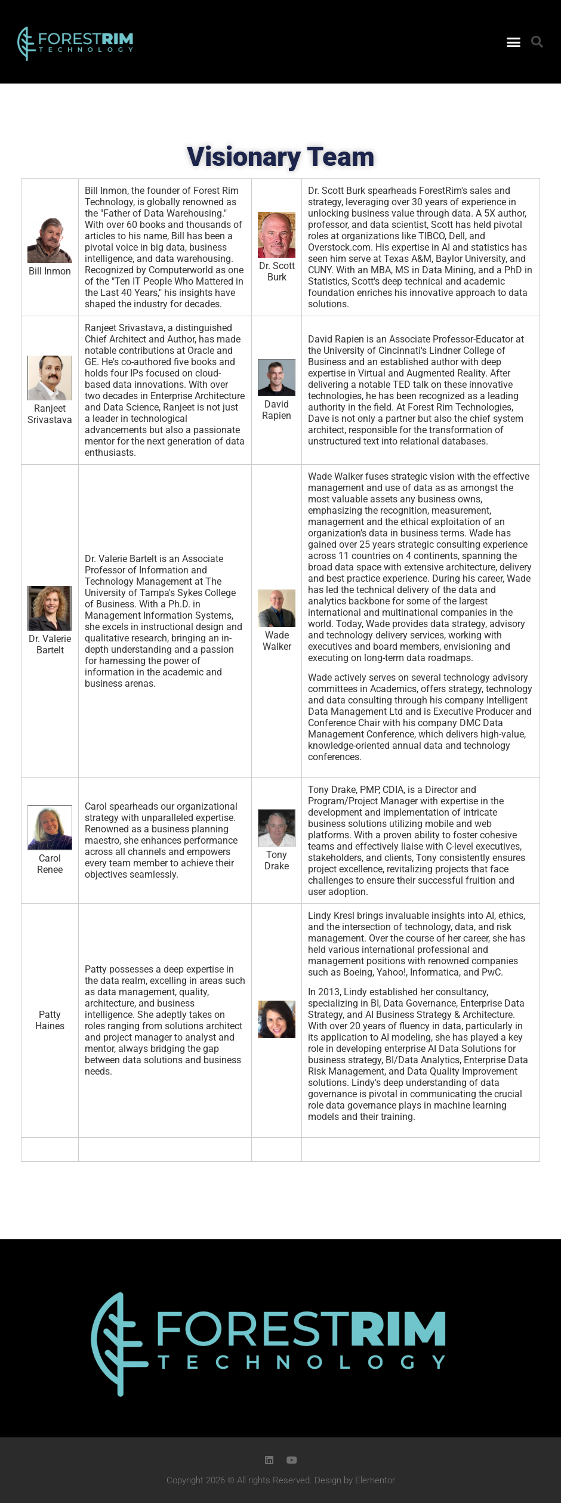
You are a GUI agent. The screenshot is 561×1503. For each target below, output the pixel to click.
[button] (513, 41)
